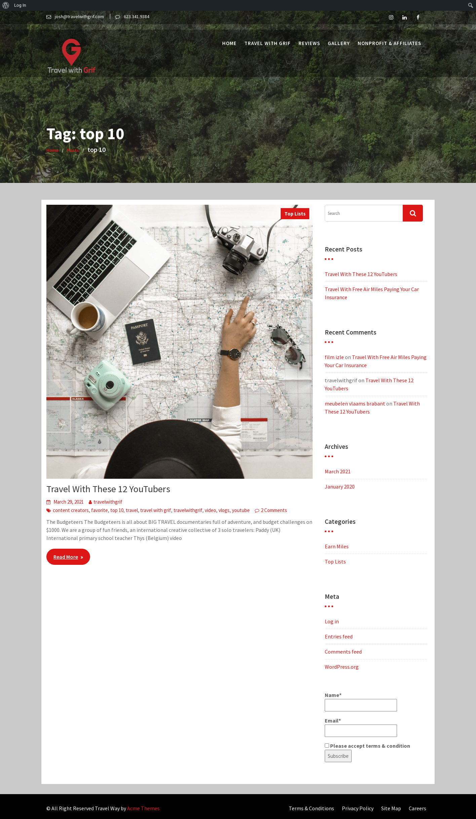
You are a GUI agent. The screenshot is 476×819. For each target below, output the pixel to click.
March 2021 (338, 471)
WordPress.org (342, 666)
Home (229, 38)
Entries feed (339, 636)
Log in (332, 621)
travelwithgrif (107, 502)
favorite (99, 510)
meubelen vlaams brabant (355, 403)
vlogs (224, 510)
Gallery (339, 38)
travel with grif (155, 510)
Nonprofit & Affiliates (389, 38)
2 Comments (274, 510)
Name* (361, 701)
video (210, 510)
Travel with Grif (267, 38)
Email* (361, 727)
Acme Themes (143, 808)
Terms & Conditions (311, 808)
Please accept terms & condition (367, 745)
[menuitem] (6, 5)
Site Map (391, 808)
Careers (417, 808)
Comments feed (343, 651)
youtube (241, 510)
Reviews (309, 38)
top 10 (116, 510)
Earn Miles (337, 546)
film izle (334, 357)
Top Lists (295, 213)
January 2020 (340, 486)
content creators (71, 510)
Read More (65, 556)
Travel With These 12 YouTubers (108, 489)
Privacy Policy (357, 808)
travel (132, 510)
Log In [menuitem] (20, 5)
